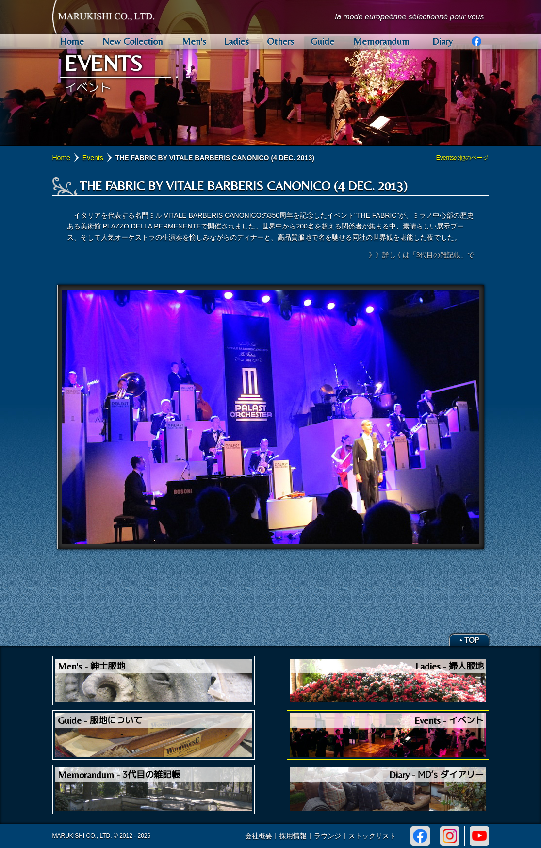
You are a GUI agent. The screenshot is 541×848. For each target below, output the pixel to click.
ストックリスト (372, 836)
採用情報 (293, 836)
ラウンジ (327, 836)
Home (61, 158)
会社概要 (258, 836)
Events (92, 158)
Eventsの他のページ (462, 157)
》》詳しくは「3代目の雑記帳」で (422, 255)
